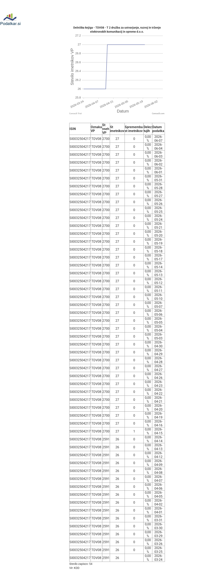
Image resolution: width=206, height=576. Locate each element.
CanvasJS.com (158, 113)
